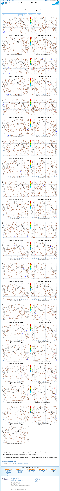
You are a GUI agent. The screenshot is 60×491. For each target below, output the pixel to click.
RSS (13, 0)
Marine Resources (31, 469)
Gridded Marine (20, 472)
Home (4, 0)
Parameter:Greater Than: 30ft (32, 15)
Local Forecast (47, 0)
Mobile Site (8, 0)
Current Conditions (8, 469)
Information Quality (37, 479)
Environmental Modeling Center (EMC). (21, 463)
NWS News (42, 471)
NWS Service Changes (42, 470)
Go (57, 0)
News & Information (43, 469)
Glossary (36, 481)
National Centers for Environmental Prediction (17, 480)
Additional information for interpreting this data (9, 461)
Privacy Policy (37, 482)
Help (36, 480)
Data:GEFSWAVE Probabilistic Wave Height (9, 15)
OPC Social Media (54, 469)
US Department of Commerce (15, 478)
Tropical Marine (20, 471)
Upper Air (8, 475)
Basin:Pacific (20, 15)
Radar (8, 474)
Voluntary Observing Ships (31, 470)
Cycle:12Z (24, 15)
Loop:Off (38, 15)
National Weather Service (14, 479)
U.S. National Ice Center (31, 471)
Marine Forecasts (19, 469)
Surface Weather (8, 472)
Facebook (54, 470)
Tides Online (8, 471)
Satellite (8, 473)
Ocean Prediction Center (22, 3)
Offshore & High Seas (20, 470)
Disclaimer (36, 478)
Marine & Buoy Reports (8, 470)
